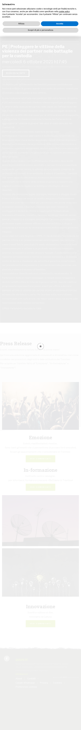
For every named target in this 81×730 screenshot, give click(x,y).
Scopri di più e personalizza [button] (40, 30)
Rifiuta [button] (21, 24)
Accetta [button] (59, 24)
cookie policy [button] (64, 11)
